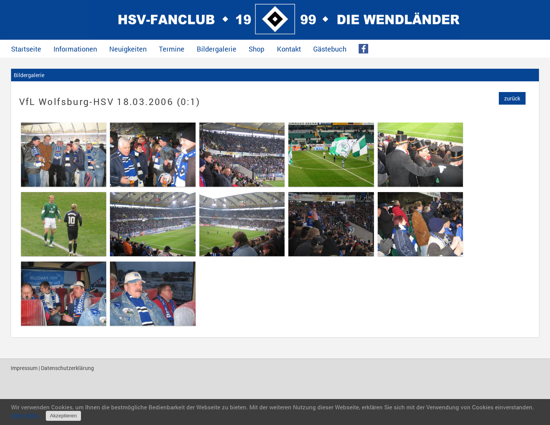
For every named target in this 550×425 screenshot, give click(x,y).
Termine (171, 48)
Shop (256, 48)
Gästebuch (329, 48)
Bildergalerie (216, 48)
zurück (512, 98)
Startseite (26, 48)
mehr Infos (25, 415)
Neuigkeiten (128, 48)
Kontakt (289, 48)
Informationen (75, 48)
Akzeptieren (63, 416)
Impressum (24, 368)
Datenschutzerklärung (67, 368)
